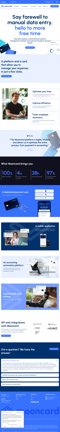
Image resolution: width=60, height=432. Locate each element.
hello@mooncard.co (5, 396)
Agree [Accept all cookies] (20, 426)
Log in (48, 2)
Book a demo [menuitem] (19, 396)
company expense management (38, 369)
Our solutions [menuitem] (25, 6)
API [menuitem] (31, 396)
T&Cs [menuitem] (17, 399)
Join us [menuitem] (32, 397)
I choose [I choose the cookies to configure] (12, 426)
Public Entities (13, 2)
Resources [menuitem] (45, 6)
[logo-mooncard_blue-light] (6, 6)
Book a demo (55, 6)
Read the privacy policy (5, 422)
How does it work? (6, 76)
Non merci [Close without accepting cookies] (5, 426)
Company (3, 2)
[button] (2, 430)
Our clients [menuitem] (33, 6)
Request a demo (30, 47)
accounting (51, 363)
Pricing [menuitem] (39, 6)
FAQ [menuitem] (17, 397)
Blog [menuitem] (32, 399)
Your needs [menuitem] (16, 6)
